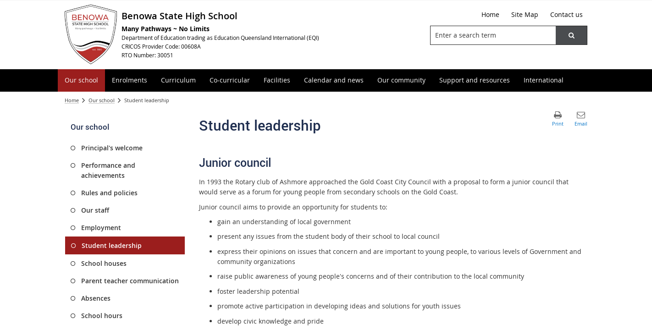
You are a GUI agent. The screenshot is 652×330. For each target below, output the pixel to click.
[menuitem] (81, 80)
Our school (101, 100)
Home (72, 100)
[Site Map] (525, 14)
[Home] (490, 14)
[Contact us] (566, 14)
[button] (571, 35)
